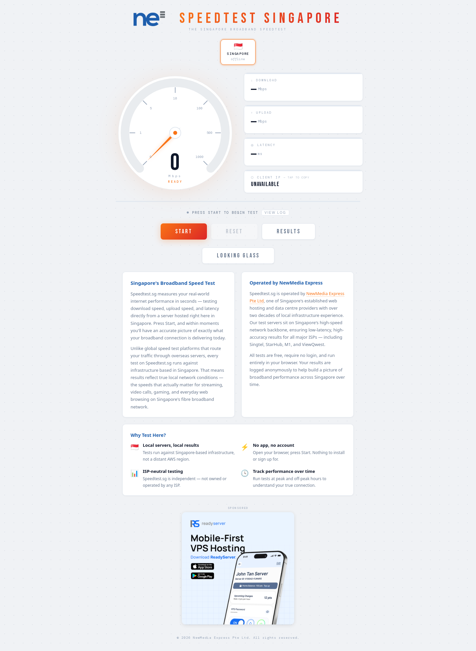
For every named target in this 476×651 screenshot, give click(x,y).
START (183, 231)
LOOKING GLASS (238, 255)
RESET (234, 231)
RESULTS (288, 231)
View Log (275, 213)
